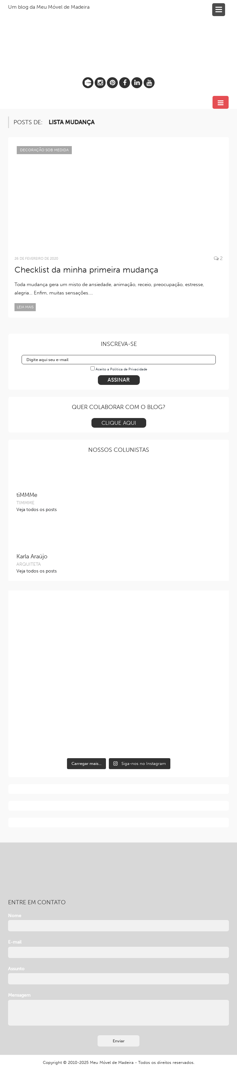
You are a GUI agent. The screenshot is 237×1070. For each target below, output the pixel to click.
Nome (14, 915)
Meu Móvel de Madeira (112, 1062)
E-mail (15, 942)
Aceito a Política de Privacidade (121, 369)
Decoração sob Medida (44, 150)
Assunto (16, 969)
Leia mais (25, 307)
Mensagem (19, 995)
